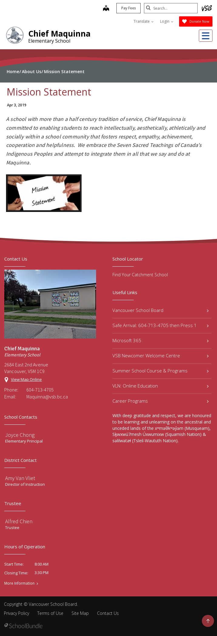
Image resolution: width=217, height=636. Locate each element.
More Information (19, 583)
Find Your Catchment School (140, 274)
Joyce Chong (20, 434)
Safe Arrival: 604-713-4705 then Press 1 (160, 325)
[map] (105, 9)
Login (166, 21)
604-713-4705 (40, 390)
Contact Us (108, 613)
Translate (144, 21)
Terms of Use (50, 613)
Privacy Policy (16, 613)
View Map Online (26, 379)
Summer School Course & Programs (160, 371)
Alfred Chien (18, 521)
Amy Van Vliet (20, 478)
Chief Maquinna (59, 33)
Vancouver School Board (160, 310)
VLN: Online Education (160, 386)
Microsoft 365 (160, 340)
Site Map (80, 613)
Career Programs (160, 401)
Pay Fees (127, 8)
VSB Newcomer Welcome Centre (160, 355)
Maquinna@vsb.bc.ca (47, 397)
